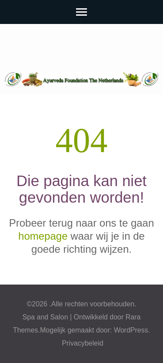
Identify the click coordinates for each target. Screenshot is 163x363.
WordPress (131, 330)
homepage (42, 236)
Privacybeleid (82, 343)
